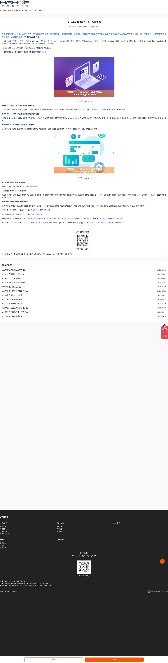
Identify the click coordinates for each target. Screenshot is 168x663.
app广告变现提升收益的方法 (84, 274)
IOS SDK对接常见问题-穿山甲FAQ (14, 182)
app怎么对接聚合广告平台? (84, 303)
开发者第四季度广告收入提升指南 (14, 191)
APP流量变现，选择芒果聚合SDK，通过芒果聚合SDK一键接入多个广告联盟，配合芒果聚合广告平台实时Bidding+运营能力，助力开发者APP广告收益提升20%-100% (62, 218)
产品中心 (3, 523)
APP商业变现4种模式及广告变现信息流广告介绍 (29, 52)
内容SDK (3, 529)
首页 (9, 10)
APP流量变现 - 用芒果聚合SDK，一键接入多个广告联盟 (22, 214)
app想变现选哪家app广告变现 (84, 270)
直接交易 (110, 223)
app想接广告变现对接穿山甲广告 (84, 308)
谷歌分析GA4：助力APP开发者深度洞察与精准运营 (20, 114)
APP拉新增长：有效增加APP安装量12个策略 (18, 125)
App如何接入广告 (86, 223)
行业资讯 (3, 545)
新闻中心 (15, 10)
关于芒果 (60, 539)
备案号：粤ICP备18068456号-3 (8, 591)
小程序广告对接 (44, 210)
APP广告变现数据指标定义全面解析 (15, 201)
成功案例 (116, 523)
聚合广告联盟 (34, 48)
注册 (114, 659)
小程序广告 (4, 531)
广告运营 (45, 223)
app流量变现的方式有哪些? (84, 295)
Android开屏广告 (33, 223)
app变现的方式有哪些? (84, 278)
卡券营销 (59, 529)
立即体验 (50, 43)
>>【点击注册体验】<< (33, 37)
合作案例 (59, 531)
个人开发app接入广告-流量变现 (31, 10)
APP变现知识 (119, 223)
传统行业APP (54, 223)
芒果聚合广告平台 (18, 41)
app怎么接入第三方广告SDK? (84, 287)
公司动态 (3, 543)
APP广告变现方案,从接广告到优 (84, 282)
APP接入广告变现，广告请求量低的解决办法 (18, 105)
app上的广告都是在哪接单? (84, 299)
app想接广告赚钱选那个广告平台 (84, 312)
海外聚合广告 (4, 533)
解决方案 (60, 523)
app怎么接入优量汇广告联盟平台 (84, 291)
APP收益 (63, 223)
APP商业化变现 (100, 223)
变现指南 (3, 548)
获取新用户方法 (73, 223)
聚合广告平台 (32, 210)
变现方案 (59, 527)
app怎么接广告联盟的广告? (84, 316)
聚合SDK (3, 527)
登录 (54, 659)
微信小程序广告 (46, 48)
